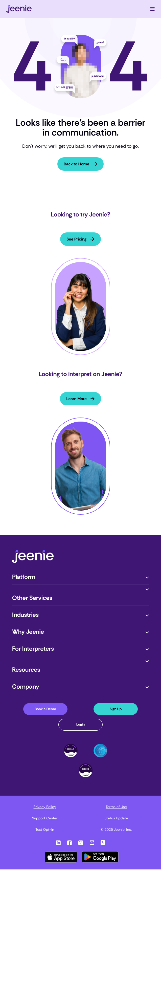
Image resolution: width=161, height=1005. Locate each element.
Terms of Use (116, 807)
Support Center (45, 818)
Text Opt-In (44, 829)
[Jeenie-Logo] (33, 561)
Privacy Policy (45, 807)
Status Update (116, 818)
